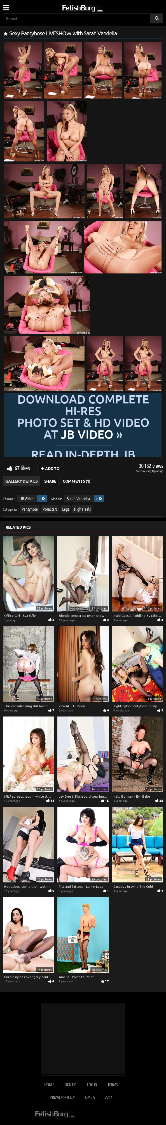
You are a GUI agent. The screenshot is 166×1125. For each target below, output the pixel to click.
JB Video (26, 498)
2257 (108, 1097)
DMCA (90, 1097)
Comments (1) (76, 480)
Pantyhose (30, 509)
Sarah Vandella (78, 498)
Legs (65, 509)
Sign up (70, 1084)
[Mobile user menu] (5, 6)
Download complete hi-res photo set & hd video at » (83, 416)
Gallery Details (21, 480)
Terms (112, 1084)
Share (50, 480)
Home (49, 1084)
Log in (92, 1084)
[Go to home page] (93, 7)
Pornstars (50, 509)
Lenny (149, 471)
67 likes (22, 467)
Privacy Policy (62, 1097)
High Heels (82, 509)
